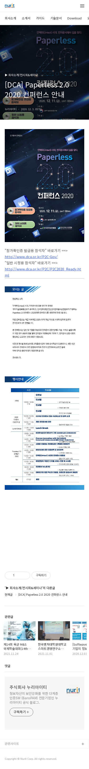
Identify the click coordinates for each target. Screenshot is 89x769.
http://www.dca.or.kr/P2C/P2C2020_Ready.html (43, 272)
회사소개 (10, 18)
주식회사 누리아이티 (28, 687)
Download (74, 18)
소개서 (26, 18)
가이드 (40, 18)
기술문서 (56, 18)
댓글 (7, 666)
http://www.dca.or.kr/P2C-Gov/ (31, 256)
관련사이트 (12, 743)
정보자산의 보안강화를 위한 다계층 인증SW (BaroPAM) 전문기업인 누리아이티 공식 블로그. (33, 698)
